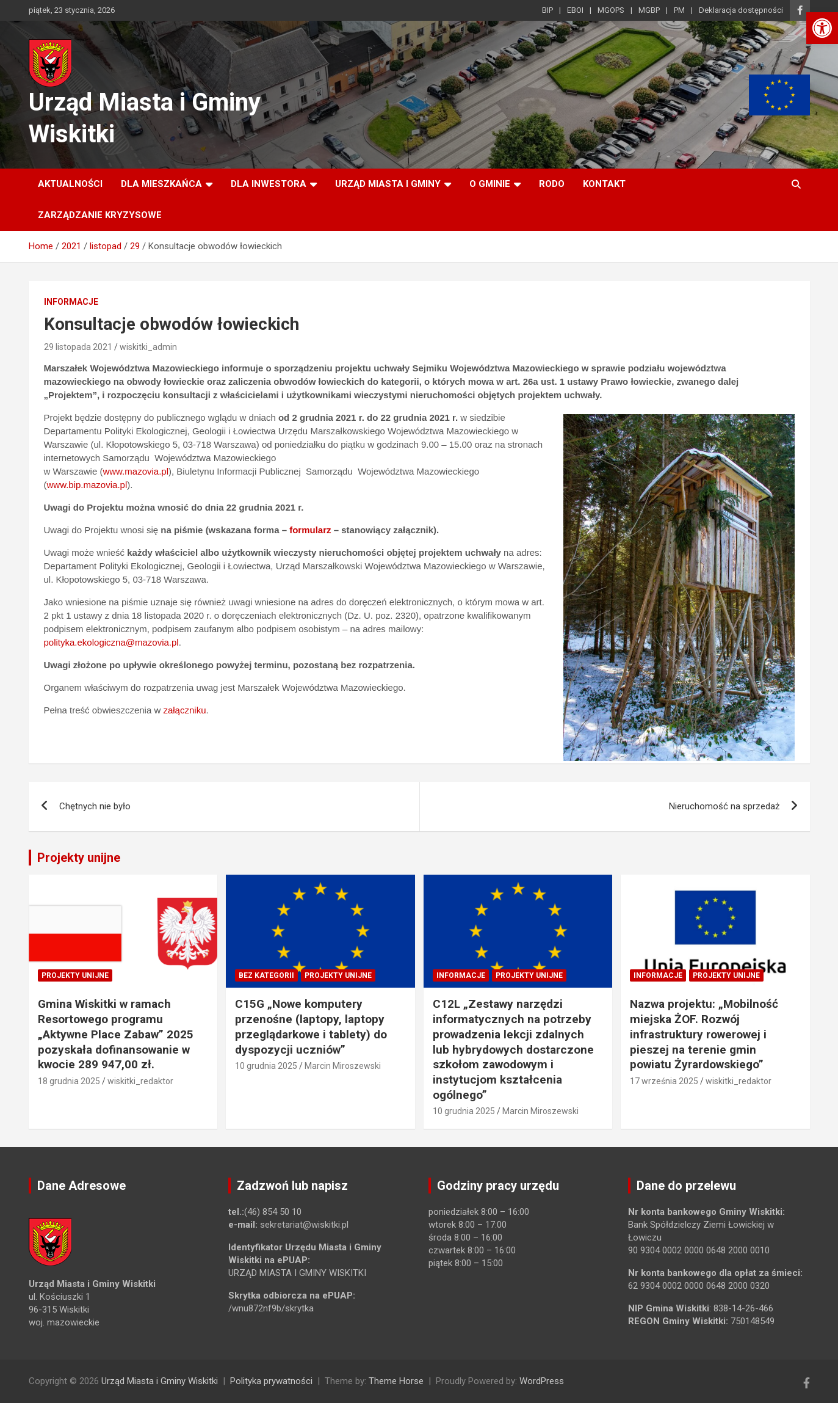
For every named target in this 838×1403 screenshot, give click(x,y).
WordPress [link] (541, 1381)
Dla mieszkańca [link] (161, 183)
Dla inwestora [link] (268, 183)
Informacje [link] (71, 302)
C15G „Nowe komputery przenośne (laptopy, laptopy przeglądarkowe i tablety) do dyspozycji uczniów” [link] (311, 1026)
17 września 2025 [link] (664, 1081)
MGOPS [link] (611, 10)
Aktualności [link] (70, 183)
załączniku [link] (184, 710)
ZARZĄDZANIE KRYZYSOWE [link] (100, 215)
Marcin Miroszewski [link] (343, 1066)
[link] (822, 28)
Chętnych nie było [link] (95, 806)
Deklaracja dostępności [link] (741, 10)
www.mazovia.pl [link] (135, 471)
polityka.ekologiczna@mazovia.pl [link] (111, 642)
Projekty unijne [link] (78, 857)
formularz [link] (310, 530)
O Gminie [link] (489, 183)
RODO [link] (552, 183)
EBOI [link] (575, 10)
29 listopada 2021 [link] (78, 347)
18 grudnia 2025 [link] (69, 1081)
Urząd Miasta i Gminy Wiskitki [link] (159, 1381)
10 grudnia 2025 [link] (266, 1066)
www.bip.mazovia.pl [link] (87, 484)
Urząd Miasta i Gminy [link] (388, 183)
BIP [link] (547, 10)
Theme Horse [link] (396, 1381)
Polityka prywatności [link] (271, 1381)
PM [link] (679, 10)
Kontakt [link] (604, 183)
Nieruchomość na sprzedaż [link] (724, 806)
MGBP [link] (649, 10)
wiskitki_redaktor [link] (140, 1081)
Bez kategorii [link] (266, 975)
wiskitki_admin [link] (148, 347)
